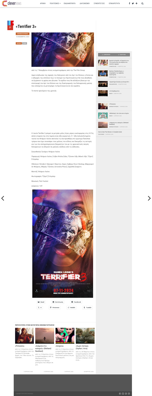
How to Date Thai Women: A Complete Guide (110, 132)
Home (24, 43)
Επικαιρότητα (114, 3)
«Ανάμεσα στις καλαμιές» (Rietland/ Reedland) (43, 348)
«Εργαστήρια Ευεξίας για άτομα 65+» (119, 82)
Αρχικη (42, 3)
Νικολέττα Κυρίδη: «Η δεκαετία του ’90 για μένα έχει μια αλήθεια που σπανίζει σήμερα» (119, 62)
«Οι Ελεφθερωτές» (114, 91)
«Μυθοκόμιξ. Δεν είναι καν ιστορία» (119, 113)
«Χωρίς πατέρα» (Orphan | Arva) (82, 347)
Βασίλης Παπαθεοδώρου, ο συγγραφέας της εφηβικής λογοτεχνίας (116, 72)
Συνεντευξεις (99, 3)
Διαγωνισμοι (85, 3)
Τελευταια (122, 54)
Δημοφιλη (106, 54)
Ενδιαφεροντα (69, 3)
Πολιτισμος (54, 3)
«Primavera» (20, 346)
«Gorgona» (60, 346)
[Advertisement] (69, 14)
